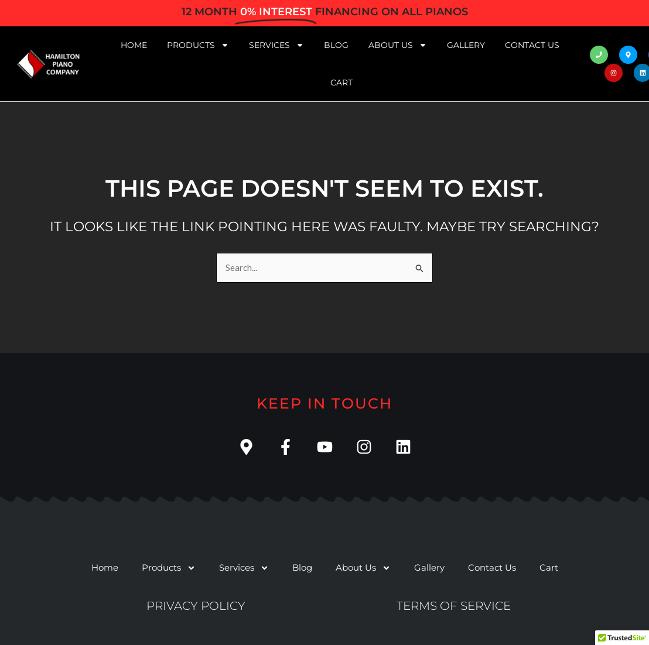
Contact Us (532, 45)
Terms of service (454, 606)
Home (134, 45)
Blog (336, 45)
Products (198, 45)
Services (276, 45)
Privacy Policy (195, 606)
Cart (341, 82)
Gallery (466, 45)
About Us (397, 45)
